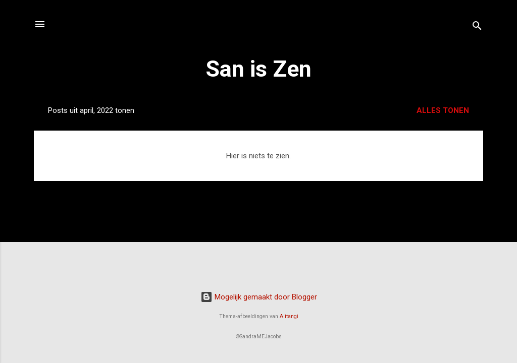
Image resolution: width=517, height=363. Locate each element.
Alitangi (289, 316)
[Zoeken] (477, 27)
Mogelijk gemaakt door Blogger (258, 296)
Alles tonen (443, 110)
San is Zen (258, 68)
